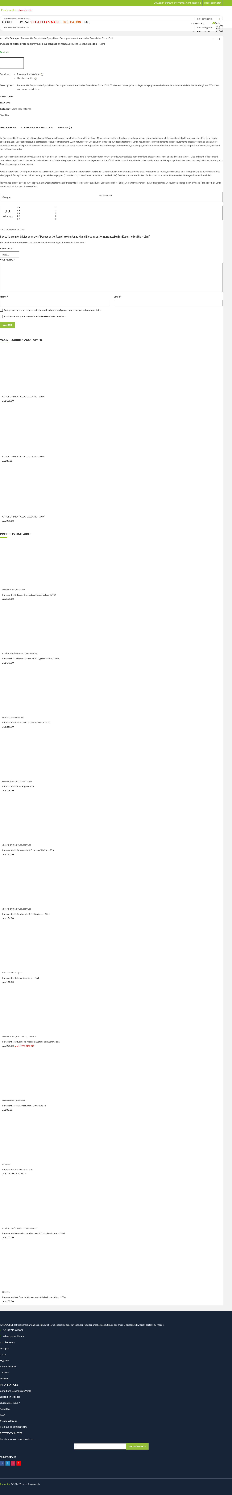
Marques (4, 1348)
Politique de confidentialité (13, 1426)
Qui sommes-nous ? (10, 1402)
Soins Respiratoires (21, 108)
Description (8, 127)
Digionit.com (50, 1484)
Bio (7, 115)
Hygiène (5, 653)
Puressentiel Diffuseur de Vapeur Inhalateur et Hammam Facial (31, 1041)
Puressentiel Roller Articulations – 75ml (20, 978)
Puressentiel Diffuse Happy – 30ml (18, 786)
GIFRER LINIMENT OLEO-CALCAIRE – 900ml (23, 516)
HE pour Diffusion (24, 781)
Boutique (14, 38)
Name (4, 296)
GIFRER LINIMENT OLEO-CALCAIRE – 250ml (23, 456)
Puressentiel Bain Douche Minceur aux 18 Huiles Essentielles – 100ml (34, 1297)
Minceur (6, 717)
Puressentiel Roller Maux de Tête (17, 1169)
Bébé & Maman (8, 1366)
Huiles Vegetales (23, 845)
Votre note (6, 248)
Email (117, 296)
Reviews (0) (65, 127)
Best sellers (21, 1037)
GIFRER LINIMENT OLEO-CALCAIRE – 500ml (23, 396)
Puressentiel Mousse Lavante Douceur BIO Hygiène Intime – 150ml (33, 1233)
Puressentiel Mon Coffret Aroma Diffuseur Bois (24, 1105)
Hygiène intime (16, 653)
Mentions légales (8, 1420)
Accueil (4, 38)
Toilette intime (30, 653)
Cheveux (4, 1372)
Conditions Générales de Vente (15, 1390)
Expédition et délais (10, 1396)
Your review (7, 259)
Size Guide (7, 96)
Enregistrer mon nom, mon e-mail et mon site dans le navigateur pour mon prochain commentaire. (52, 310)
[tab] (8, 127)
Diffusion (20, 590)
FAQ (2, 1414)
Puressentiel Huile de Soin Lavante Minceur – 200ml (26, 722)
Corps (3, 1354)
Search (219, 18)
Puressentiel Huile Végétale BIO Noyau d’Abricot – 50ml (28, 850)
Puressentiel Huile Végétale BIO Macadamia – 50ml (26, 914)
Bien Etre (6, 1164)
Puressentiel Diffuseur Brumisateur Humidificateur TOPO (29, 595)
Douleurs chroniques (12, 973)
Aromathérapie (8, 590)
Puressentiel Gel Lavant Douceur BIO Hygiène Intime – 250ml (30, 658)
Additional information (37, 127)
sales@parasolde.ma (13, 1336)
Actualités (5, 1408)
